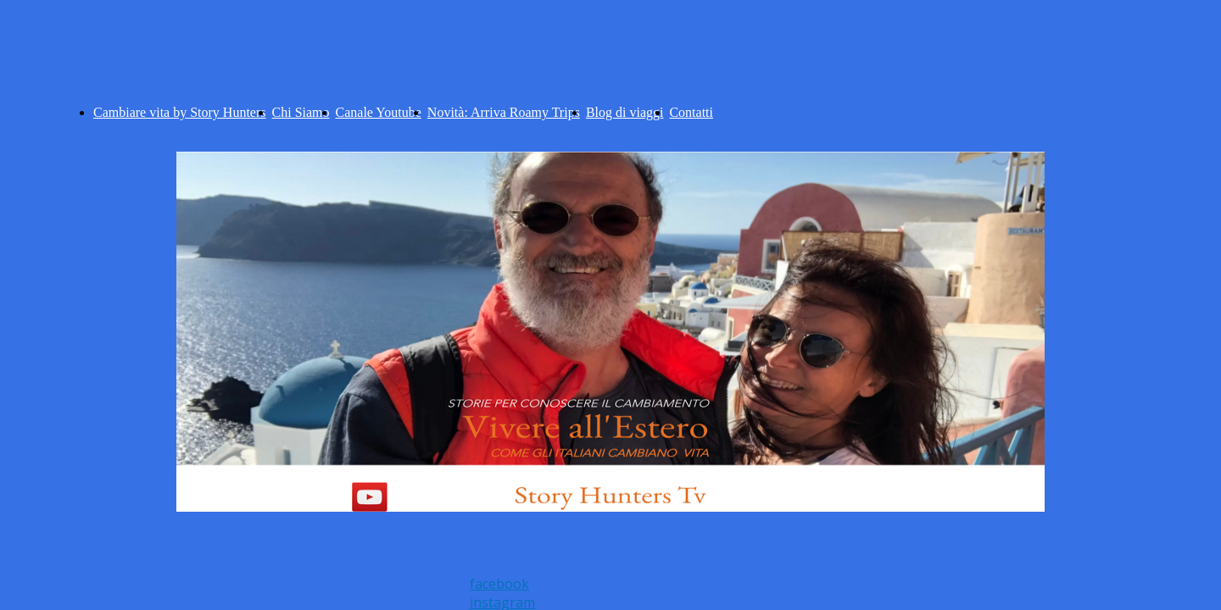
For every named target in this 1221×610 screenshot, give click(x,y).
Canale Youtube (378, 112)
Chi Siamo (301, 112)
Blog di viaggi (625, 112)
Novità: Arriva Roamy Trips (503, 112)
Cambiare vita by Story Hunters (179, 112)
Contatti (691, 112)
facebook (499, 583)
